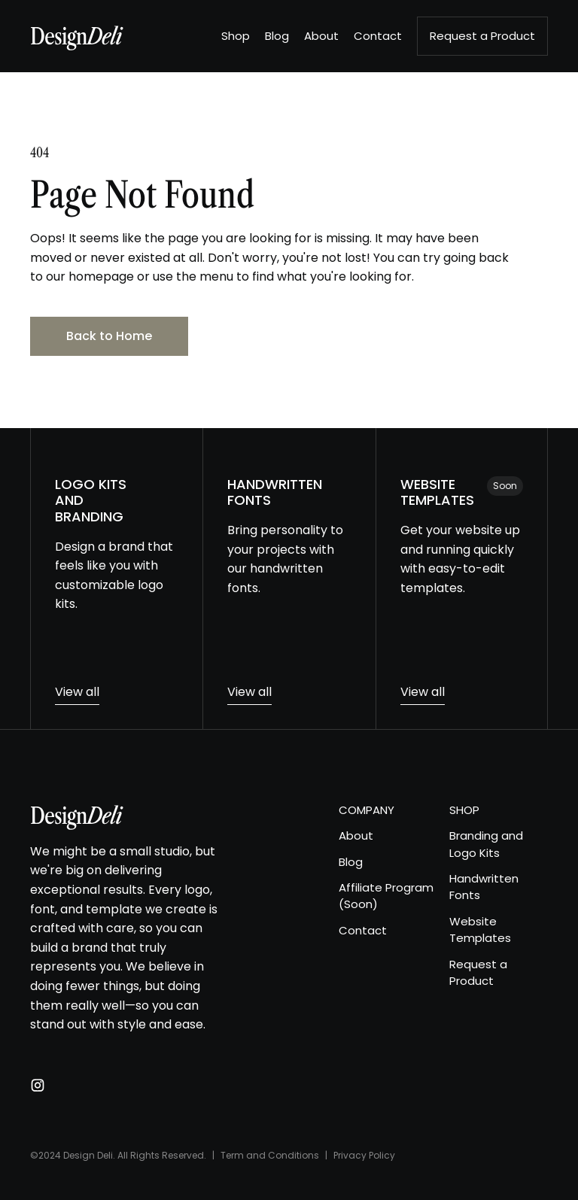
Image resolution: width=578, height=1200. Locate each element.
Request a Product (478, 972)
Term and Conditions (270, 1155)
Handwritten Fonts (484, 886)
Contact (363, 930)
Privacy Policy (364, 1155)
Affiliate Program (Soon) (386, 895)
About (356, 835)
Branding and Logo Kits (486, 844)
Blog (351, 862)
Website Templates (480, 929)
